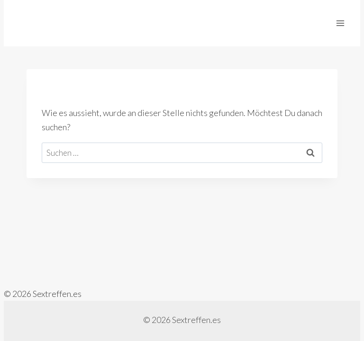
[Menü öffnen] (340, 23)
